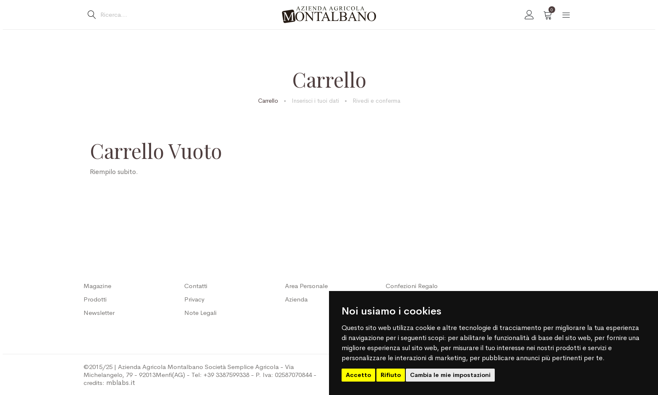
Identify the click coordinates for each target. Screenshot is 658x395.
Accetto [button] (358, 375)
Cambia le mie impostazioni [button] (450, 375)
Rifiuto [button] (391, 375)
